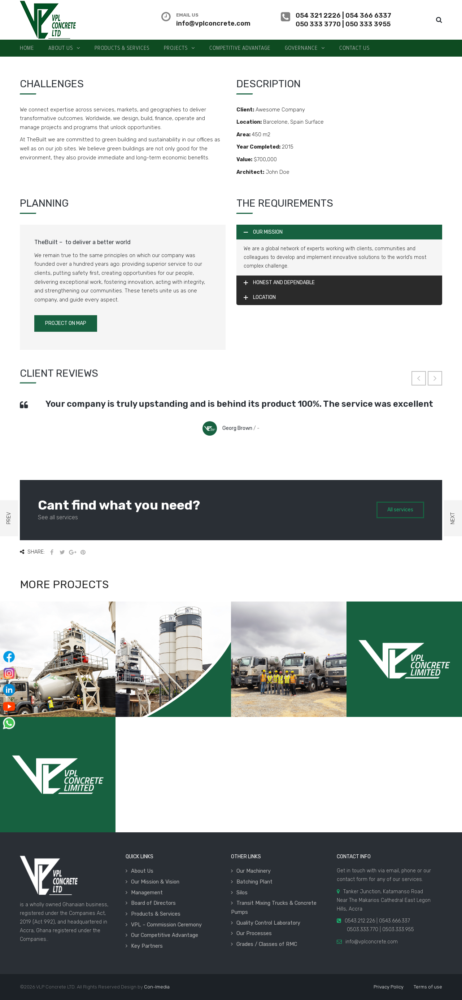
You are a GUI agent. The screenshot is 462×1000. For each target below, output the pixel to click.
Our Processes (254, 933)
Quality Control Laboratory (268, 923)
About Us (142, 871)
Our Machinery (253, 871)
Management (147, 892)
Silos (242, 892)
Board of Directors (153, 903)
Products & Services (155, 914)
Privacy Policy (389, 987)
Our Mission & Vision (155, 881)
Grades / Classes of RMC (266, 944)
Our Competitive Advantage (164, 935)
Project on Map (65, 323)
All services (400, 510)
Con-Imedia (157, 987)
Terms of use (428, 987)
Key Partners (147, 946)
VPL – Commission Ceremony (166, 924)
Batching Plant (254, 881)
